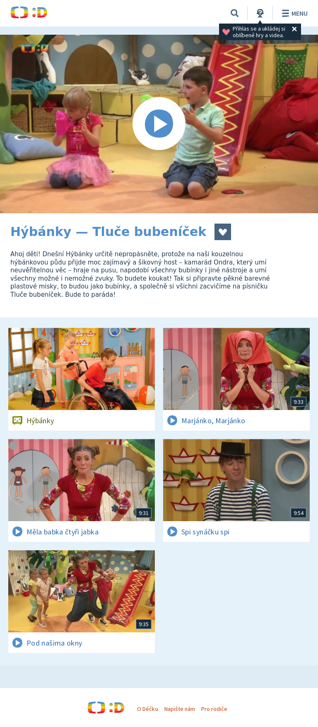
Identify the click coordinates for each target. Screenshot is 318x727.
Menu (293, 13)
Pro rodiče (214, 709)
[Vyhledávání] (234, 13)
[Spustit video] (159, 124)
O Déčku (147, 709)
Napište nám (179, 709)
